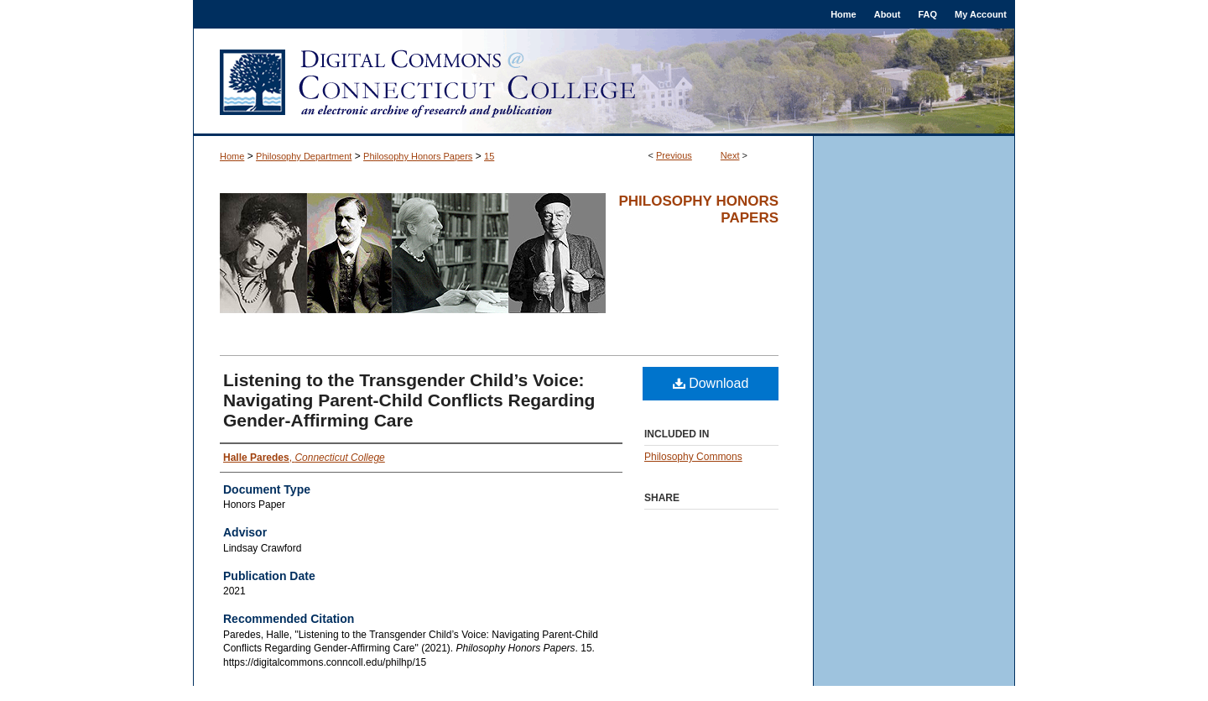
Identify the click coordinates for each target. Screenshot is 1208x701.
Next (730, 155)
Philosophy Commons (693, 457)
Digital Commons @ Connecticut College (604, 82)
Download (711, 383)
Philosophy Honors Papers (417, 156)
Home (232, 156)
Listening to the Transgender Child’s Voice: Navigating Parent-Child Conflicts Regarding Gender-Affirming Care (409, 400)
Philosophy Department (303, 156)
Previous (674, 155)
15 (489, 156)
